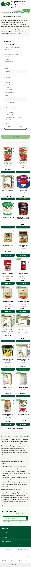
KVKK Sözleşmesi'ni (8, 522)
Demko (23, 278)
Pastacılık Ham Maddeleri (11, 54)
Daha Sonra (18, 10)
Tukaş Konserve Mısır (8, 245)
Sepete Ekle (8, 172)
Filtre (8, 143)
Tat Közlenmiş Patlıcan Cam (7, 415)
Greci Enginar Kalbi (7, 330)
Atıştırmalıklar (8, 61)
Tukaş (7, 248)
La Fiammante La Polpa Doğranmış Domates (23, 302)
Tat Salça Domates (23, 162)
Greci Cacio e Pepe (23, 387)
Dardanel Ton (23, 190)
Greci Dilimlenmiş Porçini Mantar (23, 360)
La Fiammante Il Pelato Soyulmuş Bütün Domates (7, 302)
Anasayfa (4, 16)
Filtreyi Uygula (15, 136)
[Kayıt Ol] (27, 518)
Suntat (23, 250)
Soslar (7, 52)
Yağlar (6, 49)
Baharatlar (8, 59)
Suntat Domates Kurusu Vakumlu (8, 274)
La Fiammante (8, 306)
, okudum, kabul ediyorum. (14, 522)
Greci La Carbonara (7, 387)
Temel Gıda (12, 16)
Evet (27, 10)
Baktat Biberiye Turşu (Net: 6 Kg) (7, 360)
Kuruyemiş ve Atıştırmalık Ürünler (13, 47)
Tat (7, 167)
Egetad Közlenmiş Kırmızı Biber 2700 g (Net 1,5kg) (23, 218)
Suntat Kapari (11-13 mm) (23, 246)
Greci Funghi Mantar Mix (8, 190)
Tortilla (6, 57)
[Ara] (29, 12)
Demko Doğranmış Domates (23, 274)
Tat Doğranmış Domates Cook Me (7, 163)
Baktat (23, 222)
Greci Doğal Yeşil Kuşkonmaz (23, 330)
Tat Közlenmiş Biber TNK (23, 414)
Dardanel (23, 193)
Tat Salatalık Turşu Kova (8, 217)
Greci (8, 193)
